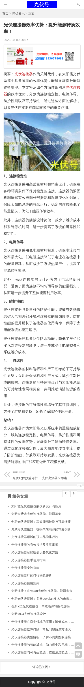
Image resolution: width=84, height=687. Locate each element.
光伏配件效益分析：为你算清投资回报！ (41, 475)
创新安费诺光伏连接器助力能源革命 (36, 514)
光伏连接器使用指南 (25, 583)
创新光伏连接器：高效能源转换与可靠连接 (41, 521)
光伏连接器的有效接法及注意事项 (34, 544)
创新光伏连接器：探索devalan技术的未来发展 (43, 598)
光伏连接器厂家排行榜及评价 (31, 575)
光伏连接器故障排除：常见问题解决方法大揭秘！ (45, 629)
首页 (5, 13)
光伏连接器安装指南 (25, 568)
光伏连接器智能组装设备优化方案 (34, 552)
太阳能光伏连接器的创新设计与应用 (36, 506)
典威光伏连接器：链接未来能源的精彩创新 (41, 529)
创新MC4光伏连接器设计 (28, 614)
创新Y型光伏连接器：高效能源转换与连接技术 (43, 606)
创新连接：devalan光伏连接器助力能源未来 (41, 591)
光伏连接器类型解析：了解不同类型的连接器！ (44, 637)
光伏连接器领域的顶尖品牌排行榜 (34, 537)
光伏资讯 (18, 13)
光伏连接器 (24, 74)
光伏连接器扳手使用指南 (28, 560)
